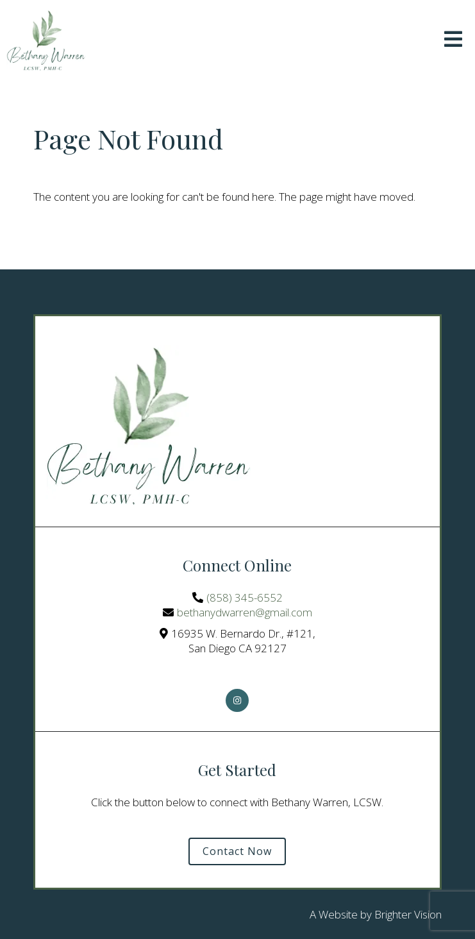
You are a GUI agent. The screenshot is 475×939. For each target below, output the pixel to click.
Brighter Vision (408, 914)
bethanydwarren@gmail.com (244, 612)
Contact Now (237, 851)
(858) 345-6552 (244, 597)
